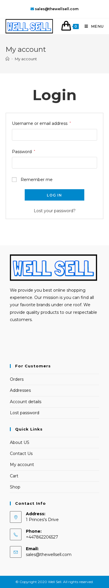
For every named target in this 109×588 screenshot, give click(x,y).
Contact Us (21, 453)
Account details (25, 401)
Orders (17, 379)
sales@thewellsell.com (49, 554)
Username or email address (41, 123)
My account (22, 464)
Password (23, 151)
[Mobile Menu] (92, 26)
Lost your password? (55, 210)
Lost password (24, 412)
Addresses (20, 390)
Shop (15, 487)
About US (19, 442)
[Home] (7, 58)
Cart (14, 476)
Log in (54, 195)
